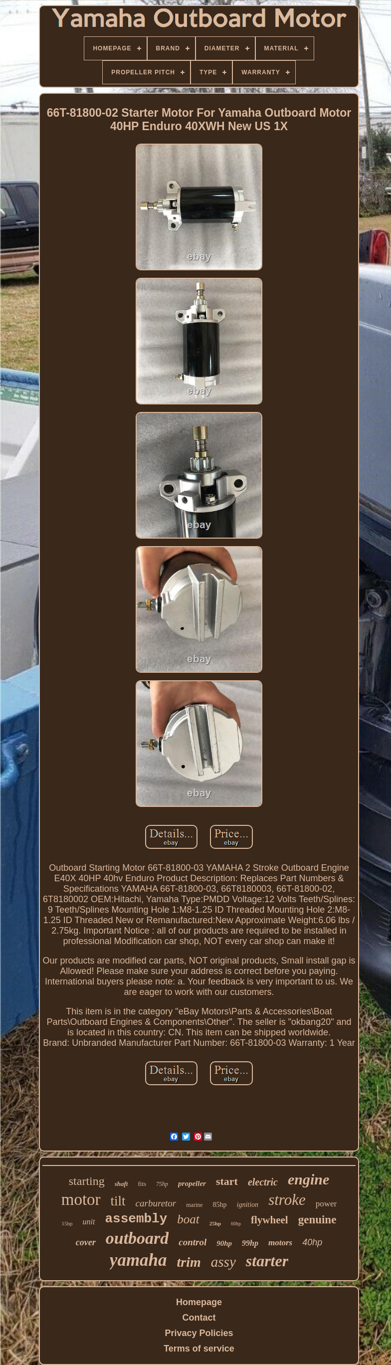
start (227, 1181)
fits (142, 1183)
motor (81, 1199)
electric (263, 1181)
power (326, 1203)
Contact (199, 1318)
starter (267, 1261)
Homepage (199, 1302)
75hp (162, 1183)
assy (223, 1262)
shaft (121, 1183)
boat (188, 1219)
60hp (236, 1223)
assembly (136, 1218)
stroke (287, 1199)
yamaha (138, 1260)
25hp (215, 1223)
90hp (224, 1243)
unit (89, 1221)
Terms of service (199, 1349)
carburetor (156, 1203)
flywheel (269, 1220)
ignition (248, 1204)
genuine (317, 1219)
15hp (67, 1223)
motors (280, 1242)
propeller (192, 1183)
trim (189, 1262)
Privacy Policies (199, 1333)
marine (194, 1204)
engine (308, 1179)
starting (87, 1180)
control (192, 1242)
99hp (250, 1243)
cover (86, 1242)
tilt (118, 1200)
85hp (220, 1204)
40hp (312, 1242)
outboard (137, 1238)
